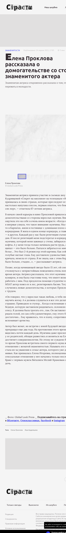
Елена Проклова (17, 430)
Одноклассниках (29, 420)
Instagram (59, 420)
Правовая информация (15, 523)
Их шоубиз (51, 504)
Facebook (46, 420)
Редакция (9, 514)
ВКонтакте (13, 420)
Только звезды (14, 504)
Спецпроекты (11, 519)
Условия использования (15, 528)
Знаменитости (12, 50)
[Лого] (19, 7)
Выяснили (34, 504)
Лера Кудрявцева (31, 430)
